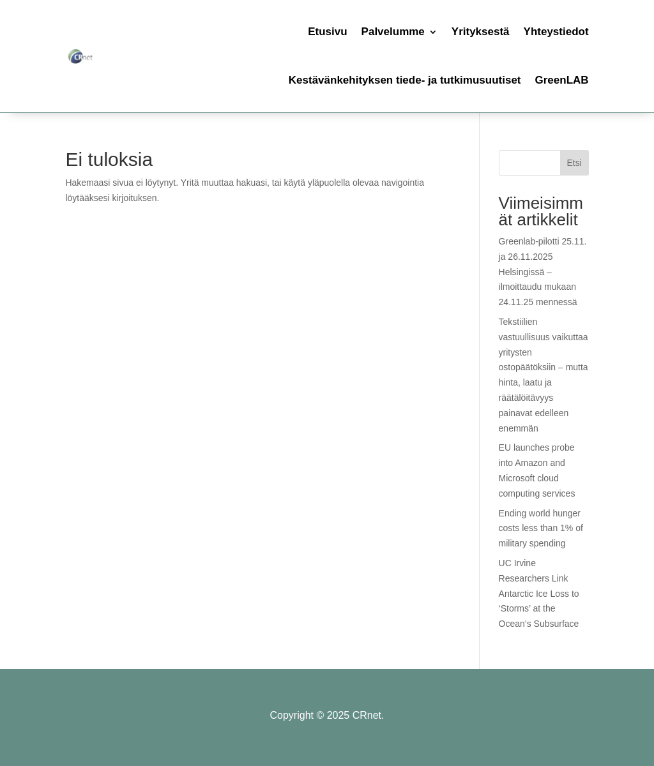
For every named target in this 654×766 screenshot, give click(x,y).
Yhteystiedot (556, 32)
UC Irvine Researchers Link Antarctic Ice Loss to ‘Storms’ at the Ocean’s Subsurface (539, 593)
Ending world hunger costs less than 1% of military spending (541, 528)
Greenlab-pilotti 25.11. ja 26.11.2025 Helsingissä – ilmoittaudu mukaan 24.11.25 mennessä (543, 271)
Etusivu (327, 32)
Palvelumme (393, 32)
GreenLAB (562, 80)
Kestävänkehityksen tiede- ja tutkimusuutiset (405, 80)
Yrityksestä (481, 32)
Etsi (574, 163)
